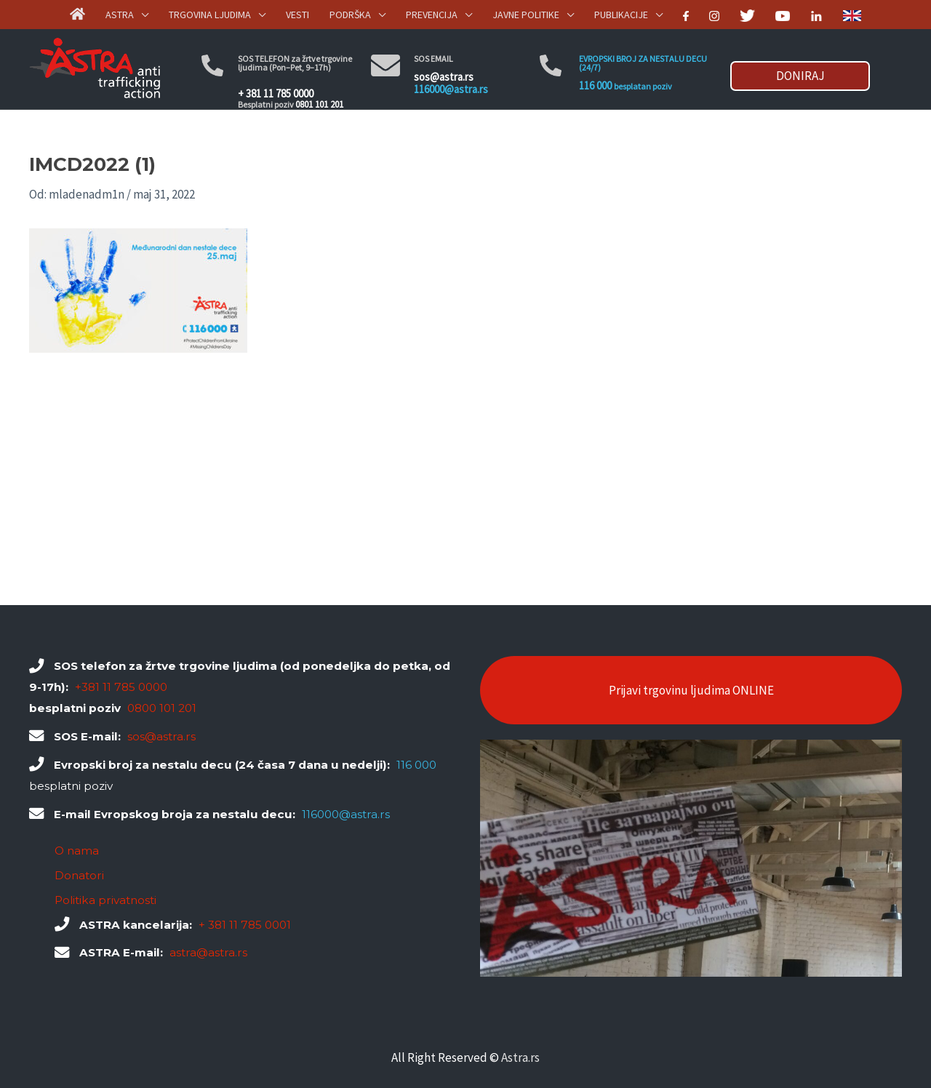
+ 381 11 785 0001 (245, 925)
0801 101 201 (319, 104)
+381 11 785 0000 (121, 687)
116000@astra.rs (451, 89)
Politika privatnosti (105, 900)
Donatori (79, 875)
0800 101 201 (161, 708)
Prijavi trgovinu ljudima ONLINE (691, 690)
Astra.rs (520, 1057)
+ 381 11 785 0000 (275, 93)
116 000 (595, 85)
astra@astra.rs (208, 952)
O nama (77, 850)
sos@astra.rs (444, 77)
